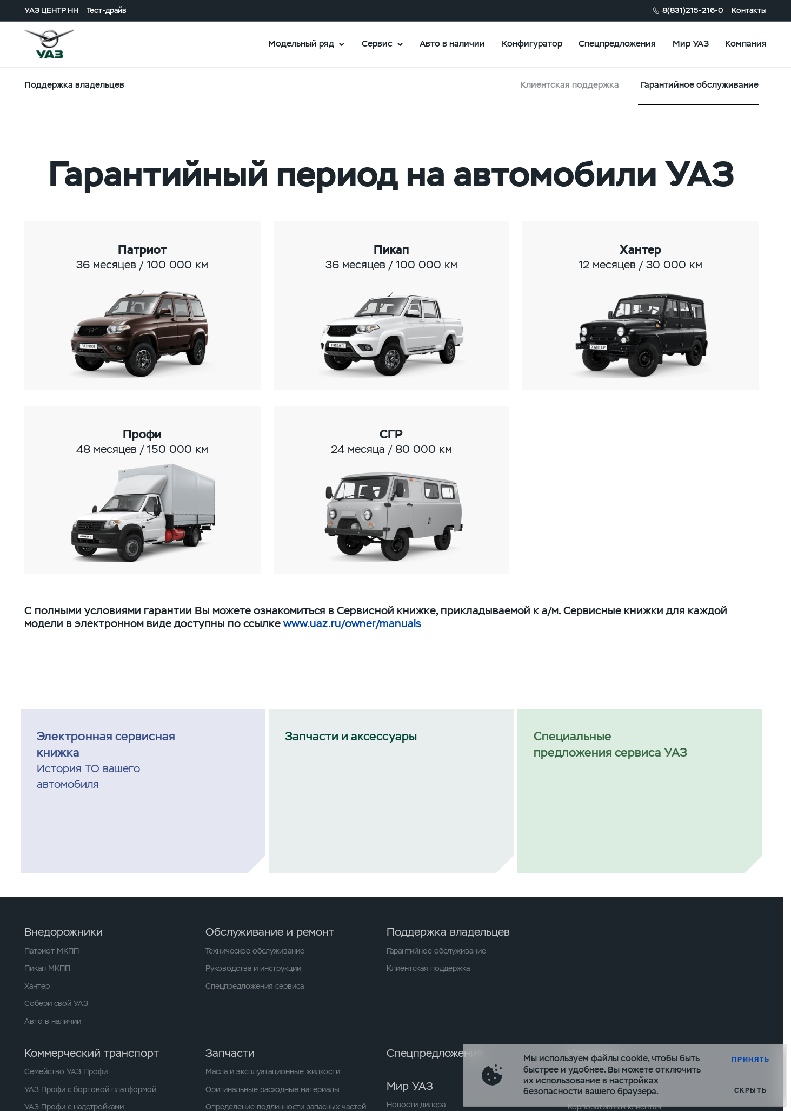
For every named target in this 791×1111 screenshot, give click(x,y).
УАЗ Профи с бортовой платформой (90, 1089)
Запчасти (230, 1053)
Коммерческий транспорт (91, 1053)
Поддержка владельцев (448, 932)
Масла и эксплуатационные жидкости (272, 1071)
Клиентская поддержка (569, 84)
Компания (746, 43)
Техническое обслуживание (254, 951)
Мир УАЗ (691, 43)
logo (62, 44)
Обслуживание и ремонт (269, 932)
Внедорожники (63, 932)
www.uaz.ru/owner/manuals (352, 623)
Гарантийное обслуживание (436, 951)
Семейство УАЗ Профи (66, 1071)
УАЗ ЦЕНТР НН (51, 10)
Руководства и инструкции (253, 968)
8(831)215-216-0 (692, 10)
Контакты (749, 10)
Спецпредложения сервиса (254, 986)
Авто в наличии (452, 43)
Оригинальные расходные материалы (272, 1089)
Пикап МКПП (47, 968)
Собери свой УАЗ (56, 1003)
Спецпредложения (617, 43)
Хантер (37, 986)
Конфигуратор (532, 43)
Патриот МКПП (51, 951)
